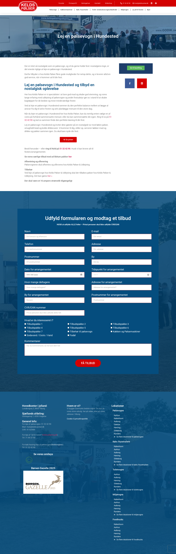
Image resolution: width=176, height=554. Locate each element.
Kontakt (97, 3)
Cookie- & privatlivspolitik (77, 419)
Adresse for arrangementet (107, 282)
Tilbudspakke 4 (34, 328)
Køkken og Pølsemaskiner (126, 331)
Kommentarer (32, 341)
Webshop (108, 3)
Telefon (28, 244)
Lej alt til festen (137, 10)
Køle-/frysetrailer (82, 10)
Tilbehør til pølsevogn (81, 331)
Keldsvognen (57, 445)
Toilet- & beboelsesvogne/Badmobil (104, 10)
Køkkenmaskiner (66, 10)
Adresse (96, 244)
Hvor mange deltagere (37, 282)
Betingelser (86, 3)
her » (50, 176)
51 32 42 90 (65, 148)
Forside (61, 3)
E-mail (95, 231)
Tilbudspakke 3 (121, 324)
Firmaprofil (73, 3)
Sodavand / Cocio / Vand (40, 335)
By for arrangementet (36, 295)
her (70, 156)
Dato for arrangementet (37, 269)
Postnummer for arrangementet (110, 295)
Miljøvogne (124, 10)
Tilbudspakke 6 (121, 328)
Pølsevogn (53, 10)
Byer (148, 10)
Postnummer (31, 257)
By (93, 257)
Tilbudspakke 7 (34, 331)
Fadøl (73, 335)
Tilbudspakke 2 (78, 324)
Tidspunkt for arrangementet (108, 269)
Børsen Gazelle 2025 (43, 468)
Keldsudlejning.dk (49, 435)
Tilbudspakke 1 (34, 324)
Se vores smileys (43, 454)
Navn (27, 231)
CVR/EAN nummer (35, 307)
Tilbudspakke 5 (78, 328)
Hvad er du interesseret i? (38, 320)
